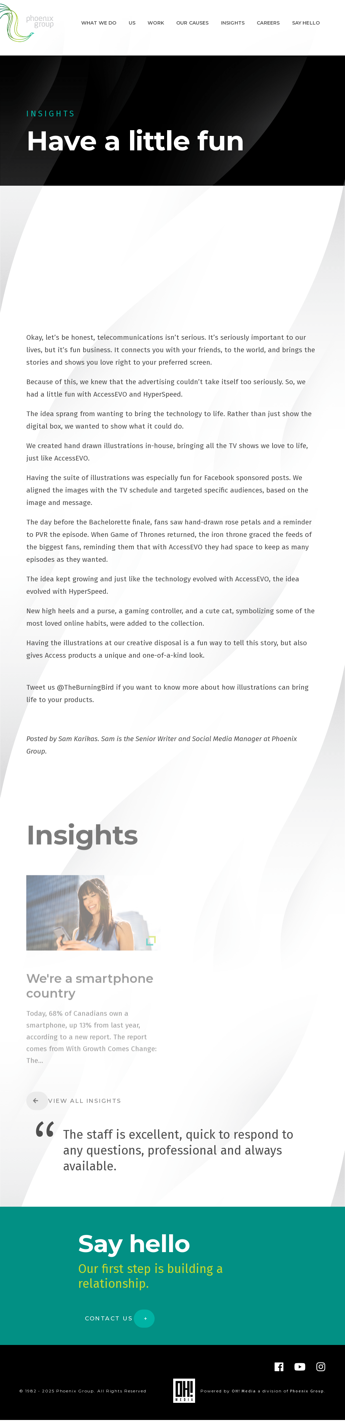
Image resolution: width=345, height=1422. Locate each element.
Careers (268, 23)
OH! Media (242, 1393)
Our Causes (192, 23)
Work (156, 23)
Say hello (306, 23)
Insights (233, 23)
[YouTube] (300, 1369)
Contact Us (109, 1320)
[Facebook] (279, 1369)
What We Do (99, 23)
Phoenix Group (306, 1393)
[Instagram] (321, 1369)
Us (132, 23)
